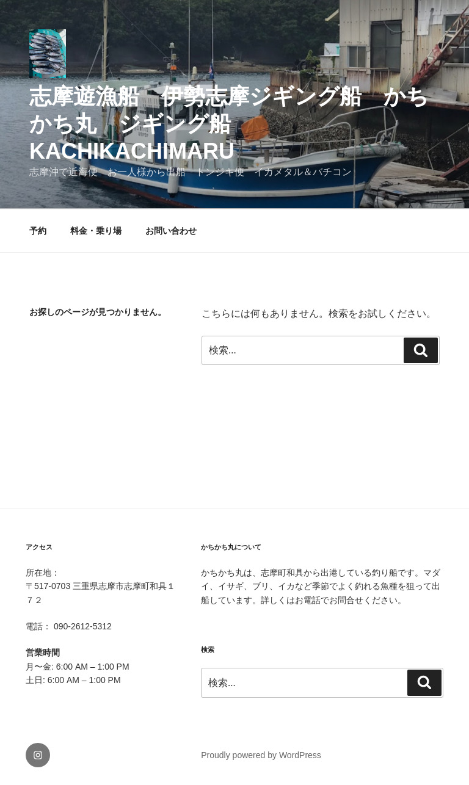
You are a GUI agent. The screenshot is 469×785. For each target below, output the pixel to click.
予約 (37, 231)
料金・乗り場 (96, 231)
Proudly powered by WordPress (261, 755)
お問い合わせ (171, 231)
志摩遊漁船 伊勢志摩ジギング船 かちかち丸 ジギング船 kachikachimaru (229, 124)
